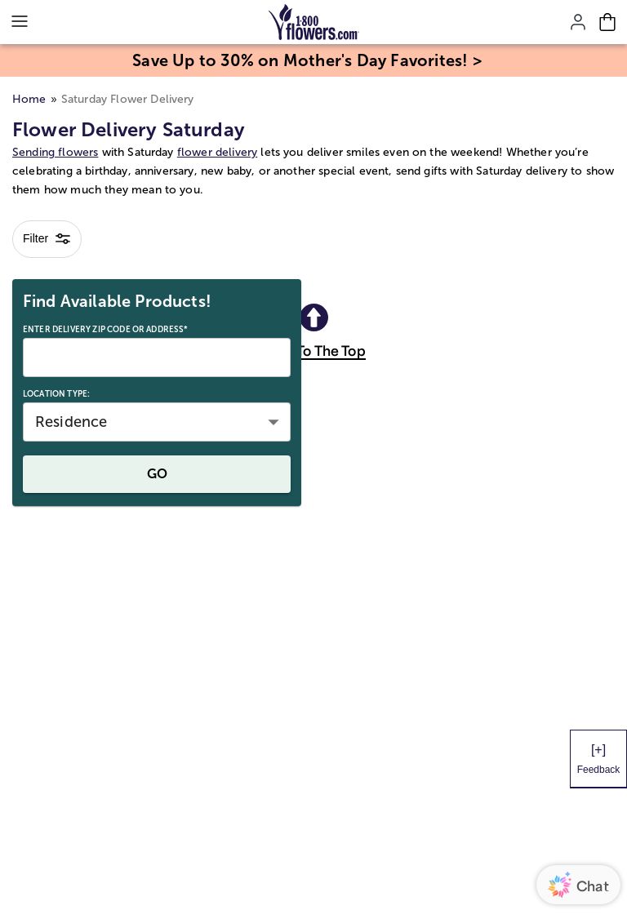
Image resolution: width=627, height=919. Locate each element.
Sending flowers (55, 152)
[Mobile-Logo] (314, 22)
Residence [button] (71, 422)
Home (29, 99)
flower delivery (217, 152)
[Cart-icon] (607, 22)
